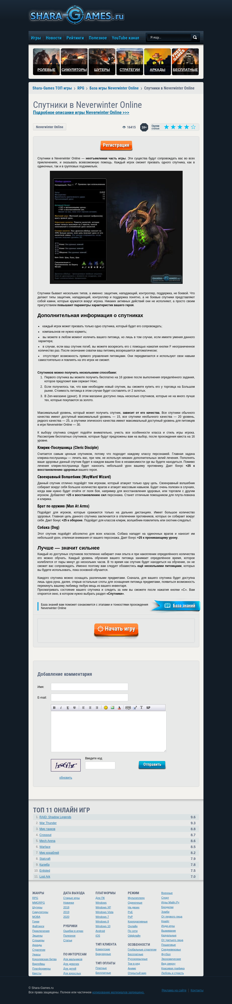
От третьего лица (172, 940)
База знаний (184, 605)
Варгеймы (38, 963)
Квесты (36, 973)
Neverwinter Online (49, 127)
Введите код (93, 758)
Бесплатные (103, 972)
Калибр (44, 864)
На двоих (133, 907)
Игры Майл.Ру (170, 902)
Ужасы (36, 954)
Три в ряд (134, 963)
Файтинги (38, 926)
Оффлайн (134, 935)
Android (100, 930)
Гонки (35, 921)
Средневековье (171, 949)
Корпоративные (138, 921)
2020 (66, 916)
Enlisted (44, 870)
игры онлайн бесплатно (76, 15)
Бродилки (167, 907)
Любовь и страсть (172, 973)
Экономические (171, 958)
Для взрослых (72, 973)
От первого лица (171, 916)
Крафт (165, 921)
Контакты (197, 990)
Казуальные (168, 935)
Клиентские (103, 949)
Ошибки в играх (73, 930)
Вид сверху (168, 963)
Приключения (41, 930)
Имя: (40, 687)
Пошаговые (168, 944)
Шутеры (37, 907)
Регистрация (116, 145)
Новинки (68, 902)
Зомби (165, 911)
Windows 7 (102, 916)
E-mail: (42, 697)
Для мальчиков (72, 959)
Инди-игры (168, 925)
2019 (66, 912)
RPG (35, 897)
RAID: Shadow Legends (55, 817)
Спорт (165, 897)
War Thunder (48, 823)
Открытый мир (137, 973)
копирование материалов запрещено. (118, 992)
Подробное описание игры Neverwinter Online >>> (81, 113)
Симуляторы (40, 912)
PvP (130, 916)
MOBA (36, 916)
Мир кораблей (49, 853)
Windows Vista (104, 912)
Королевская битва (44, 959)
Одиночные (135, 902)
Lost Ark (44, 876)
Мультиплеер (136, 897)
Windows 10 (103, 926)
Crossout (45, 835)
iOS (98, 935)
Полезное (69, 935)
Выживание (168, 930)
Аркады (37, 945)
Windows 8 (102, 921)
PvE (130, 912)
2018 (66, 907)
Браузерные (103, 953)
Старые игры (71, 897)
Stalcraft (44, 858)
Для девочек (71, 963)
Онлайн (132, 926)
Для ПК (100, 897)
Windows (101, 902)
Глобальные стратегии (142, 949)
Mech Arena (47, 841)
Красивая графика (173, 968)
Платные (101, 968)
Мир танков (47, 829)
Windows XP (103, 907)
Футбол (166, 954)
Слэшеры (38, 940)
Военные (167, 892)
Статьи (67, 940)
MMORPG (38, 902)
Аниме (132, 968)
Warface (44, 847)
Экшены (37, 935)
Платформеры (41, 968)
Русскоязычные (138, 958)
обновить (65, 777)
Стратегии (38, 949)
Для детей (69, 968)
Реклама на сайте (174, 990)
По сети (133, 930)
